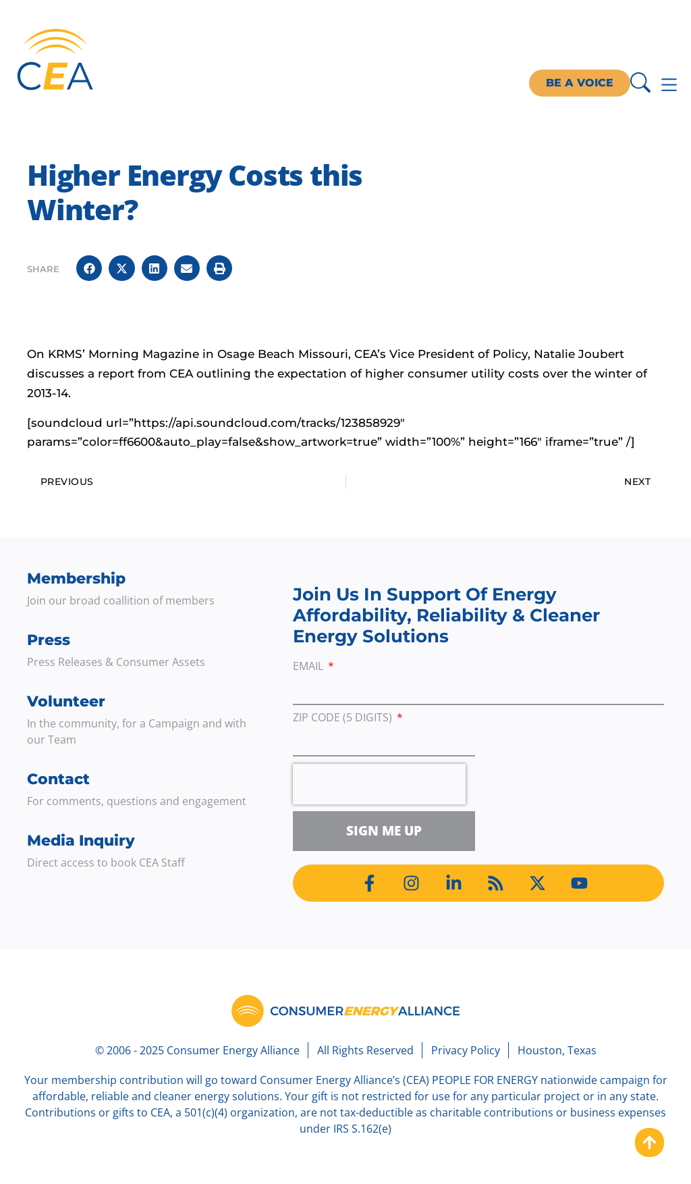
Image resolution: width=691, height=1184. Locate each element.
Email (309, 667)
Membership (76, 578)
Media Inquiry (81, 840)
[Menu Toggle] (669, 85)
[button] (89, 268)
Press (48, 640)
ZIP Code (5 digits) (344, 718)
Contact (58, 779)
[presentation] (379, 784)
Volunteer (66, 701)
